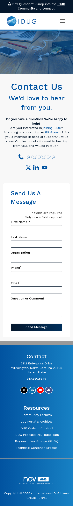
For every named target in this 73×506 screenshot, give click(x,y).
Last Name (19, 237)
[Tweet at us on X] (24, 390)
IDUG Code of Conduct (36, 428)
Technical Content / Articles (36, 448)
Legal (43, 498)
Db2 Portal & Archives (36, 421)
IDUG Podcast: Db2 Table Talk (36, 435)
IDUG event (53, 132)
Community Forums (36, 415)
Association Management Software (36, 480)
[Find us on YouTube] (44, 168)
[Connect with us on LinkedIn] (37, 168)
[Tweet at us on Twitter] (29, 168)
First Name (19, 222)
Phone (15, 268)
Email (15, 283)
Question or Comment (27, 298)
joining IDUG (52, 128)
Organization (20, 252)
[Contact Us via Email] (49, 390)
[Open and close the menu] (54, 21)
